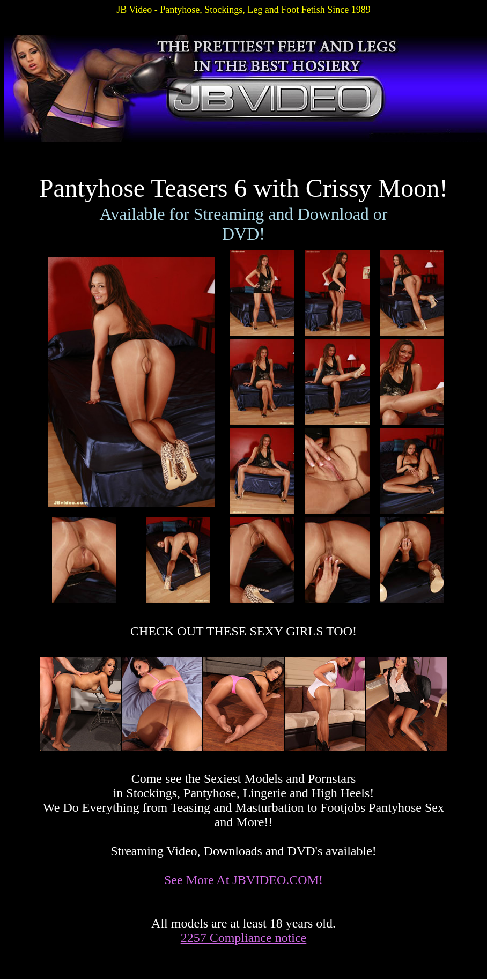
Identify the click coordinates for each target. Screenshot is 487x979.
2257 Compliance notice (244, 938)
